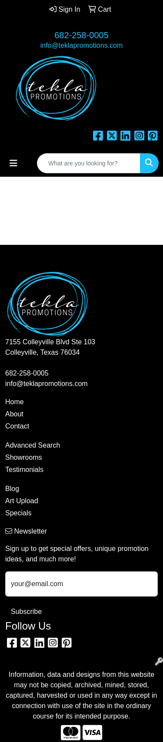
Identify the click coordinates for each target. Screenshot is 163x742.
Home (14, 402)
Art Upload (21, 501)
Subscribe (26, 611)
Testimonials (24, 469)
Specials (18, 513)
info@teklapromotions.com (81, 45)
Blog (12, 488)
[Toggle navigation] (13, 163)
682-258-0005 (81, 35)
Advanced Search (32, 445)
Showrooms (23, 457)
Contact (17, 426)
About (14, 414)
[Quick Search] (88, 163)
